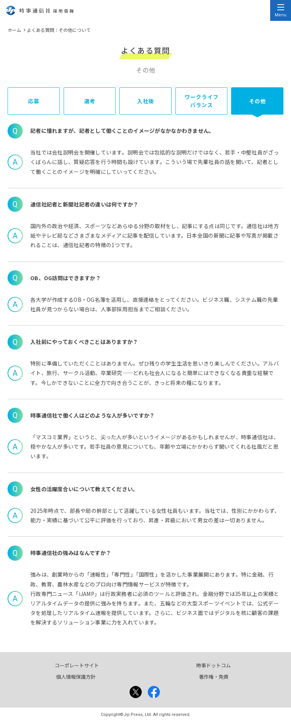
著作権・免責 (213, 676)
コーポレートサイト (77, 665)
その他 (257, 101)
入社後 (145, 101)
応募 (33, 101)
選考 (89, 101)
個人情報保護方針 (75, 676)
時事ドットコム (213, 665)
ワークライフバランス (202, 101)
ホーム (14, 30)
